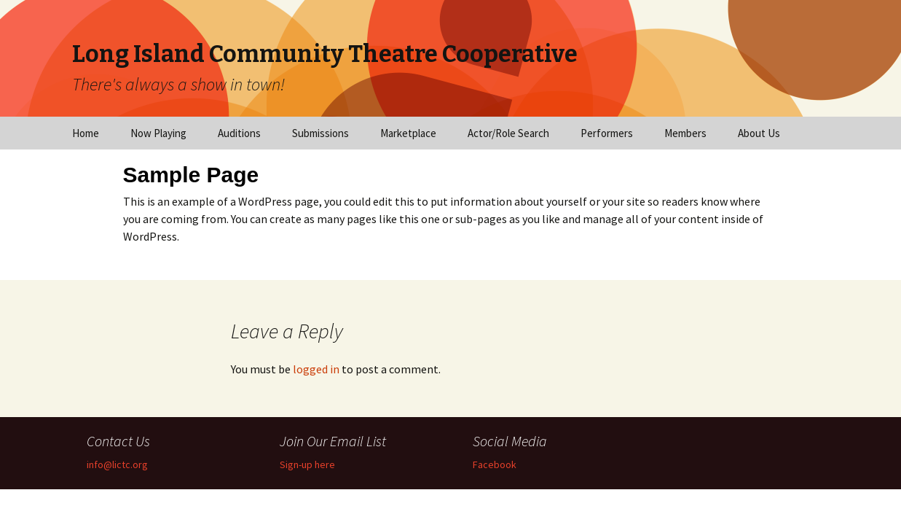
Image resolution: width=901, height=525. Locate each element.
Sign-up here (307, 464)
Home (85, 133)
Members (685, 133)
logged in (316, 369)
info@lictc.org (117, 464)
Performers (607, 133)
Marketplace (408, 133)
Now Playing (158, 133)
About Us (759, 133)
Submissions (320, 133)
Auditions (239, 133)
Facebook (494, 464)
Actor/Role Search (508, 133)
